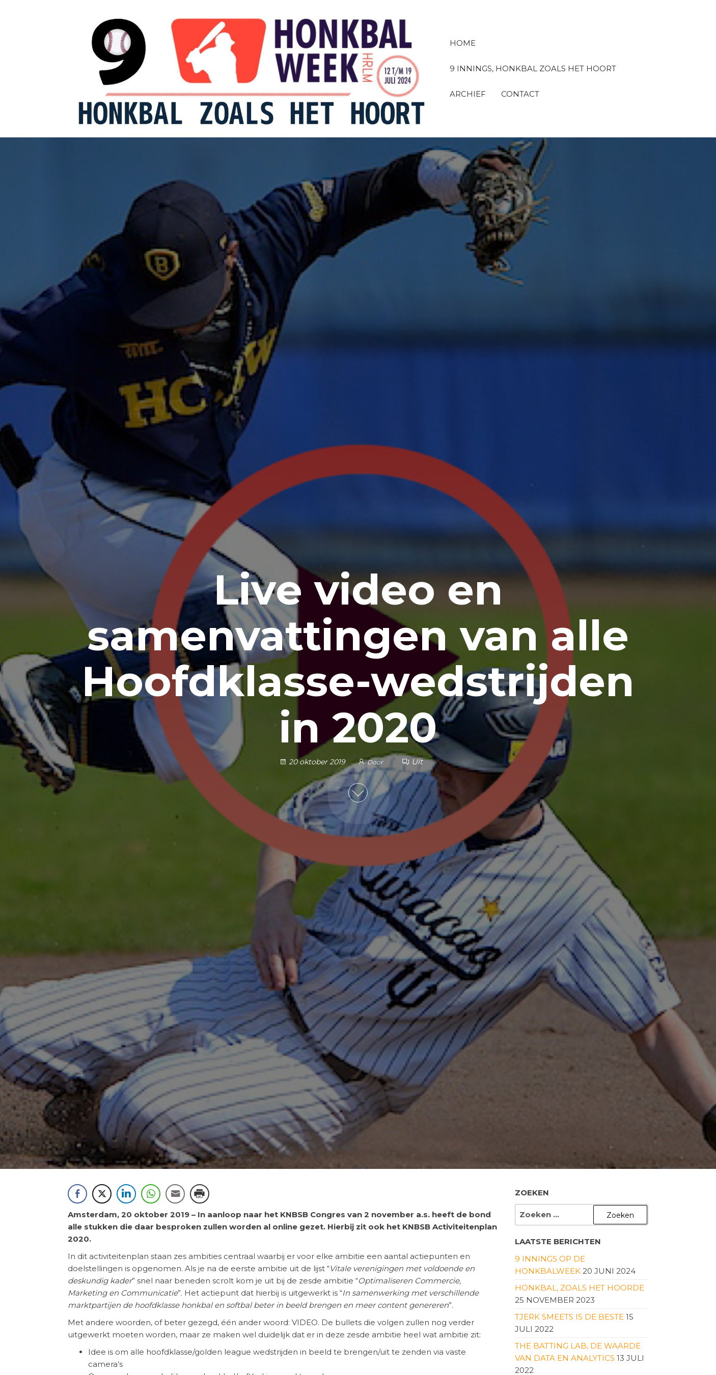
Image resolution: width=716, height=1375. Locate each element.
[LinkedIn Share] (126, 1194)
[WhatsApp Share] (150, 1194)
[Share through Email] (175, 1194)
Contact (520, 94)
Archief (468, 94)
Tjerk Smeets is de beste (569, 1317)
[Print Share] (199, 1194)
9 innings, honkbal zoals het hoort (533, 68)
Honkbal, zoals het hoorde (579, 1288)
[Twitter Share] (102, 1194)
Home (463, 43)
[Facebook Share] (77, 1194)
